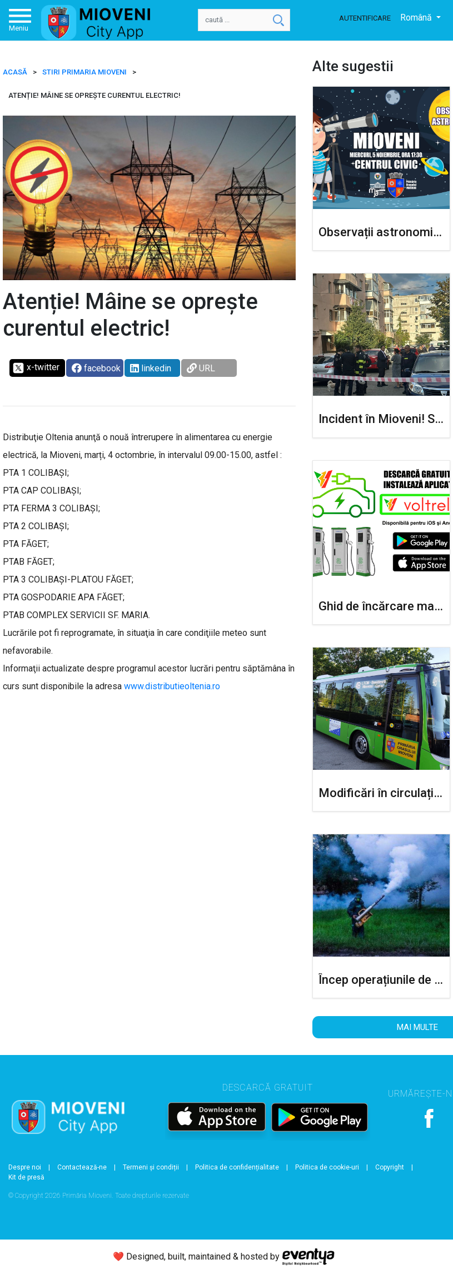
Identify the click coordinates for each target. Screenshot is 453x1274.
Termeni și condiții (151, 1167)
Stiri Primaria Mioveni (84, 72)
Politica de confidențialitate (237, 1167)
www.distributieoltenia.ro (172, 686)
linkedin (150, 368)
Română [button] (417, 17)
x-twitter (35, 368)
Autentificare (365, 18)
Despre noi (24, 1167)
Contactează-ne (82, 1167)
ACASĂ (15, 72)
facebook (96, 368)
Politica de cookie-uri (327, 1167)
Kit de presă (26, 1177)
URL (201, 368)
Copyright (389, 1167)
